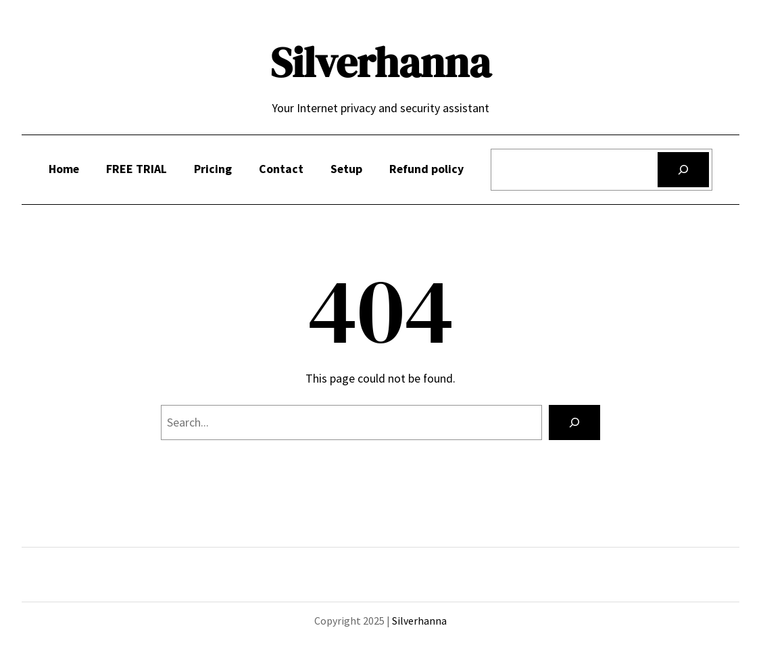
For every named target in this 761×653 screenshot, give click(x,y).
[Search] (683, 169)
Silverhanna (380, 62)
